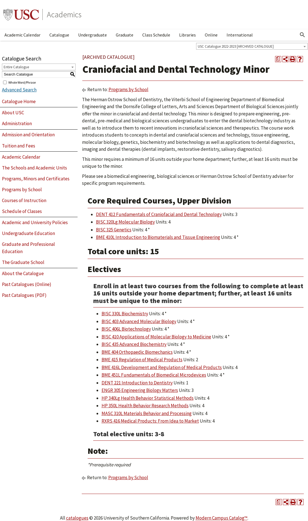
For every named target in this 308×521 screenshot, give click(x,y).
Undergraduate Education (28, 233)
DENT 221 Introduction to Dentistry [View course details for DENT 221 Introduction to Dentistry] (137, 383)
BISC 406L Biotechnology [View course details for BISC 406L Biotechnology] (126, 329)
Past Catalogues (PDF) (24, 295)
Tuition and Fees (18, 146)
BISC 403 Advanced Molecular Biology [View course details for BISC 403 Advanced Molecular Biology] (139, 321)
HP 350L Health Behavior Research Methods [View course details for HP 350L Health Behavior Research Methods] (145, 406)
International (240, 35)
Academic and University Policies (35, 222)
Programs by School (22, 189)
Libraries (187, 35)
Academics (64, 14)
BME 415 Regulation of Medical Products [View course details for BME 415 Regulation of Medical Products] (142, 360)
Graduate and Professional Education (28, 248)
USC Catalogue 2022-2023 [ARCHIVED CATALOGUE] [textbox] (236, 46)
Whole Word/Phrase (22, 82)
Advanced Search (19, 90)
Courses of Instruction (24, 200)
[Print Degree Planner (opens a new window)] (278, 59)
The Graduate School (23, 262)
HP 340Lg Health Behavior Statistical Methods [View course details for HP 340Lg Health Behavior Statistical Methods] (148, 398)
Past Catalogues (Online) (26, 284)
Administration (17, 123)
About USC (13, 113)
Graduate (124, 35)
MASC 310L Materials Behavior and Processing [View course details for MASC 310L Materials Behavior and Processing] (147, 413)
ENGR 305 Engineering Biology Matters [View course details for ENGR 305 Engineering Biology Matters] (140, 390)
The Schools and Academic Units (34, 168)
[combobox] (252, 46)
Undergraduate (92, 35)
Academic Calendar (22, 35)
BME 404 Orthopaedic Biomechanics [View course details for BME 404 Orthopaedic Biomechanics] (137, 352)
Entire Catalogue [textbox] (16, 67)
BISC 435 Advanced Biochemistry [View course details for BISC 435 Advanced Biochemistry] (134, 344)
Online (211, 35)
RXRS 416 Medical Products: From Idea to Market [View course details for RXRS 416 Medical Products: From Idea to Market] (150, 421)
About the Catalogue (23, 273)
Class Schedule (156, 35)
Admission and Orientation (28, 135)
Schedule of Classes (22, 211)
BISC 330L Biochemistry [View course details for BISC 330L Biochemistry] (125, 314)
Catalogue (59, 35)
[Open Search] (302, 34)
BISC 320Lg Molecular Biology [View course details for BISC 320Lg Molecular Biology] (125, 222)
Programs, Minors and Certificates (35, 179)
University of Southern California (21, 14)
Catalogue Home (19, 101)
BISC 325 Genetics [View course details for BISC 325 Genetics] (113, 230)
